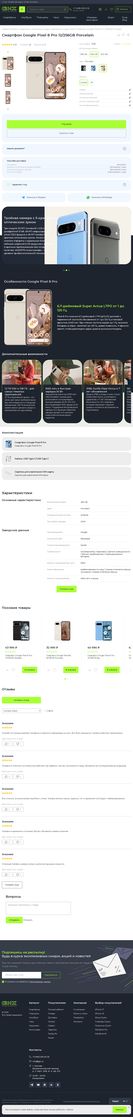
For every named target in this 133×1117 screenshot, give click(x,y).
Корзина (121, 9)
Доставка (19, 2)
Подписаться (50, 982)
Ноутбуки (26, 17)
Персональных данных (39, 988)
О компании (79, 1017)
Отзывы (11, 2)
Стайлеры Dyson (103, 1029)
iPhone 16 (99, 1021)
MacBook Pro (101, 1037)
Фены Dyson (101, 1025)
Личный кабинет (56, 1017)
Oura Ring (124, 18)
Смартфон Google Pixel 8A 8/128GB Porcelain (58, 663)
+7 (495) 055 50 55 (81, 8)
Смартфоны (9, 17)
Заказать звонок (78, 10)
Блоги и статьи (80, 1021)
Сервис (51, 1033)
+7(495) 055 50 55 (40, 1064)
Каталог (34, 1009)
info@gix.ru (38, 1068)
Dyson (111, 17)
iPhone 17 (99, 1017)
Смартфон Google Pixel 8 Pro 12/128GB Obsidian (18, 663)
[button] (64, 270)
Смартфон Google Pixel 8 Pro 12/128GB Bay (101, 663)
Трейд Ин (52, 1041)
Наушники (70, 17)
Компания (80, 1009)
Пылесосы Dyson (103, 1033)
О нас (4, 2)
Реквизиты (79, 1025)
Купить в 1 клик (66, 133)
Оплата (26, 2)
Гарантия (52, 1037)
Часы (56, 17)
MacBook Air (101, 1041)
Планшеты (42, 17)
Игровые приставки (92, 18)
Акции (51, 1045)
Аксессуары (34, 1037)
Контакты (34, 2)
